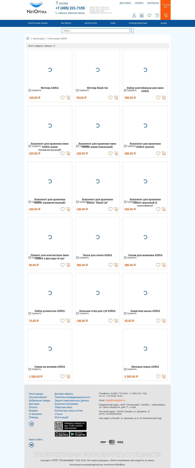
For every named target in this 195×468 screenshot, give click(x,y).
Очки (112, 24)
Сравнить (34, 91)
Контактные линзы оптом (67, 410)
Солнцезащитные (138, 24)
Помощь (33, 416)
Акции (164, 24)
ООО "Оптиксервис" (63, 458)
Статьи (58, 413)
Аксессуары (91, 24)
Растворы (66, 24)
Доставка (125, 3)
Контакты (153, 3)
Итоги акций (61, 416)
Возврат (33, 410)
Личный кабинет (37, 397)
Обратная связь (62, 407)
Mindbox (120, 462)
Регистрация (35, 394)
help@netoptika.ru (114, 401)
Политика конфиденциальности (70, 397)
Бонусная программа (65, 403)
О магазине (34, 413)
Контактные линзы (38, 24)
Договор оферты (63, 394)
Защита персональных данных (70, 400)
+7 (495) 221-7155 (70, 8)
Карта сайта (35, 438)
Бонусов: (165, 6)
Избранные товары (38, 400)
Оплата (139, 3)
